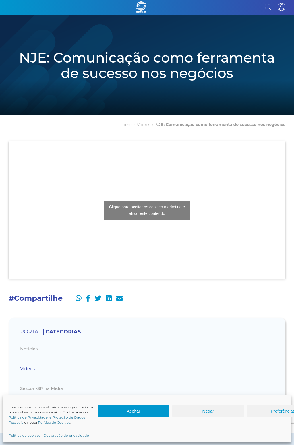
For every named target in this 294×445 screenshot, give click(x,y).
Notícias (29, 348)
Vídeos (143, 124)
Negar (208, 411)
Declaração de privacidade (66, 435)
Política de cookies (24, 435)
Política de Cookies (54, 422)
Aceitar (133, 411)
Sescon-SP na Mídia (41, 388)
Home (125, 124)
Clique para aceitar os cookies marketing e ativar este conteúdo (147, 210)
